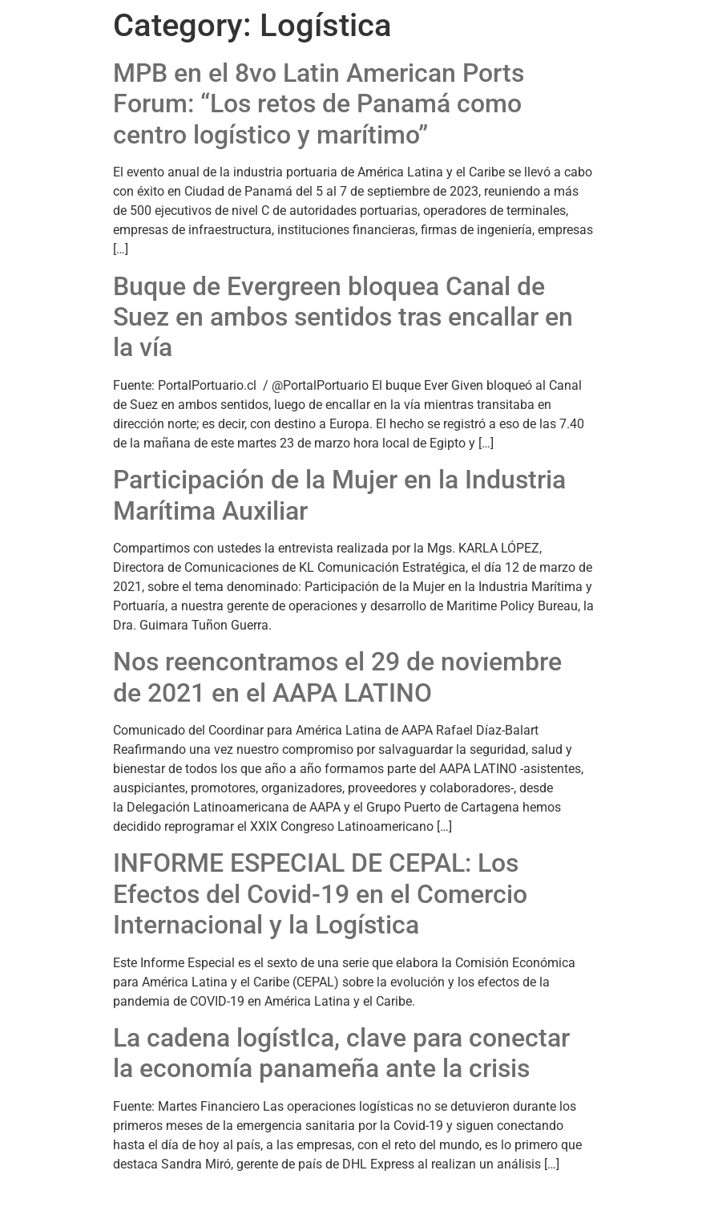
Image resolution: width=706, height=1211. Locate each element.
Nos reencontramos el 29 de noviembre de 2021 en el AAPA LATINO (337, 676)
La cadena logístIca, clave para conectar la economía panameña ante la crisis (341, 1053)
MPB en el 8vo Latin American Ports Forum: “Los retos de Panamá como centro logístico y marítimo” (318, 104)
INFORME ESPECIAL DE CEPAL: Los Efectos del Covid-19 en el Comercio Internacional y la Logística (320, 894)
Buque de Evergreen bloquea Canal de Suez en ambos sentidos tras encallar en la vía (343, 317)
